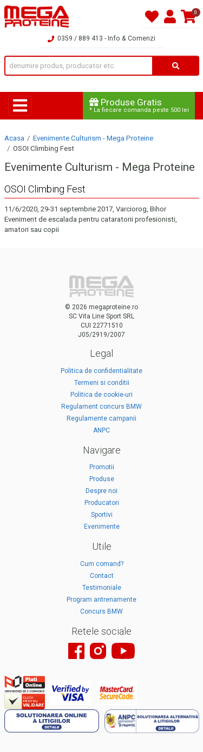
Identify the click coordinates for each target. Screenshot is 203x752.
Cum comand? (101, 564)
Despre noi (101, 491)
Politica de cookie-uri (101, 394)
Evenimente (102, 526)
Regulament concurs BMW (101, 406)
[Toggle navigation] (19, 106)
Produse (101, 479)
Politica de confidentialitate (101, 371)
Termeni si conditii (101, 383)
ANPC (101, 430)
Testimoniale (101, 587)
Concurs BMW (101, 611)
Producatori (101, 503)
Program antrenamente (101, 599)
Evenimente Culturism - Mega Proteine (93, 138)
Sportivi (102, 514)
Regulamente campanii (101, 418)
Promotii (101, 467)
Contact (102, 576)
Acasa (14, 138)
